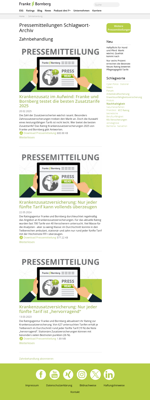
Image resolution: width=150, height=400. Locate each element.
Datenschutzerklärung (59, 385)
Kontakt (75, 392)
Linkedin (109, 374)
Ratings (30, 10)
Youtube (54, 374)
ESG (21, 10)
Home (21, 16)
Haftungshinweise (114, 385)
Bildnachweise (88, 385)
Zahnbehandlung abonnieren (36, 358)
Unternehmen (81, 10)
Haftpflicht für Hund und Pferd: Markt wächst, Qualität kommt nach (116, 52)
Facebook (40, 374)
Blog (39, 10)
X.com (95, 374)
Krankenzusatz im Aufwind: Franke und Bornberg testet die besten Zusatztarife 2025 (59, 101)
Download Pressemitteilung (40, 133)
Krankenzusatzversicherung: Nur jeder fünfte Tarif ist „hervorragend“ (58, 309)
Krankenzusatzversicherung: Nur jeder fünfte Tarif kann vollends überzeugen (58, 204)
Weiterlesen (27, 137)
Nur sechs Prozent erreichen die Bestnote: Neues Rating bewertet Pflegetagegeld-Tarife (118, 65)
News (48, 10)
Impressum (32, 385)
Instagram (81, 374)
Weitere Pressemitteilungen (119, 27)
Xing (68, 374)
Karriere (96, 10)
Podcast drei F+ (62, 10)
